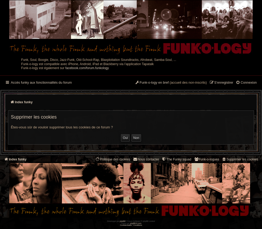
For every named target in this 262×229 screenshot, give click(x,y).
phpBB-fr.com (136, 223)
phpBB (122, 221)
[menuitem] (246, 83)
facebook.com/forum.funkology (87, 68)
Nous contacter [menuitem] (146, 159)
